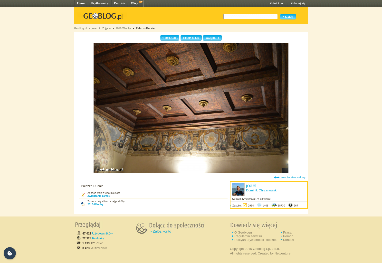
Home (81, 3)
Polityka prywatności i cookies (255, 240)
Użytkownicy (100, 3)
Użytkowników (102, 233)
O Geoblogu (243, 232)
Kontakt (288, 240)
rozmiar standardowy (293, 177)
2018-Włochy (123, 28)
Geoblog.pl (80, 28)
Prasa (287, 232)
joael (94, 28)
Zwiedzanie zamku (98, 195)
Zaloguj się (298, 3)
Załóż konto (277, 3)
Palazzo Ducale (145, 28)
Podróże (119, 3)
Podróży (98, 238)
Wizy (134, 3)
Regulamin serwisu (248, 236)
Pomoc (288, 236)
